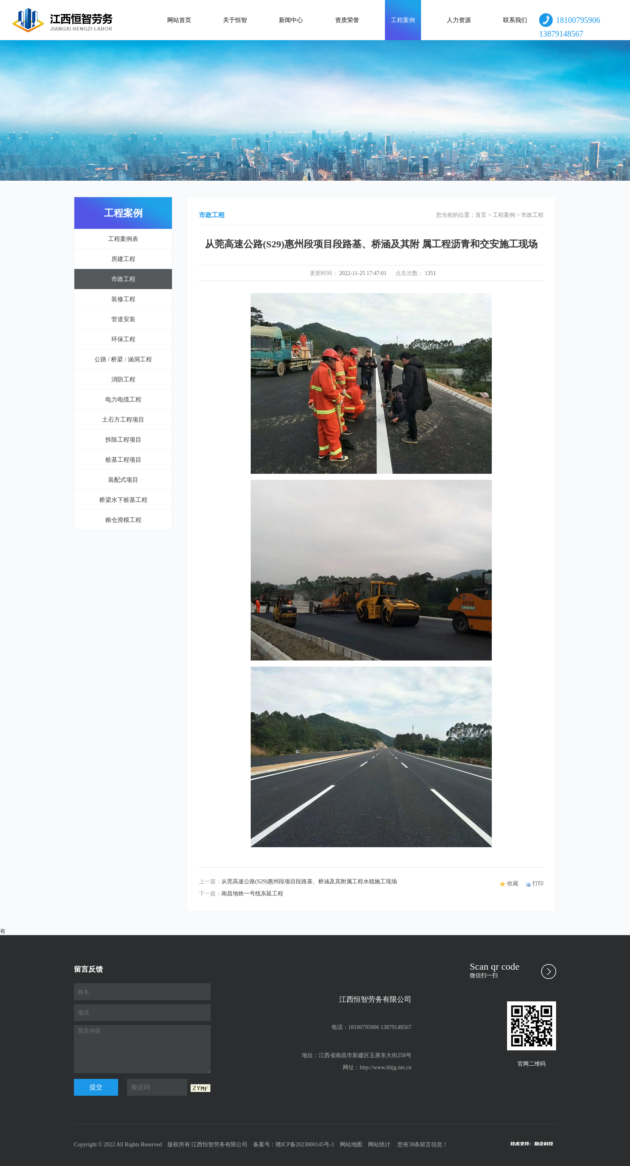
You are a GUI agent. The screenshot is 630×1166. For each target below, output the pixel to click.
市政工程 (123, 279)
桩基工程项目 (123, 460)
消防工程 (123, 379)
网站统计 (379, 1145)
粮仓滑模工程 (123, 520)
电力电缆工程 (123, 399)
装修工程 (123, 299)
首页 (481, 215)
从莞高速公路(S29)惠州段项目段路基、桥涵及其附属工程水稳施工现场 (309, 882)
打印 (538, 884)
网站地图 (351, 1145)
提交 (96, 1087)
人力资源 (459, 20)
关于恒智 (235, 20)
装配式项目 (123, 480)
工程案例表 (123, 239)
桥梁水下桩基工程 (123, 500)
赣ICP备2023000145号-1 (305, 1145)
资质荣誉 (347, 20)
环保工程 (123, 339)
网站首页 (179, 20)
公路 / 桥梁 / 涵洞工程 (123, 359)
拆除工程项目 (123, 439)
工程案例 (403, 20)
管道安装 (123, 319)
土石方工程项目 (123, 419)
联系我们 (515, 20)
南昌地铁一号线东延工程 (252, 894)
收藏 (512, 884)
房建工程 (123, 259)
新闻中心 (291, 20)
